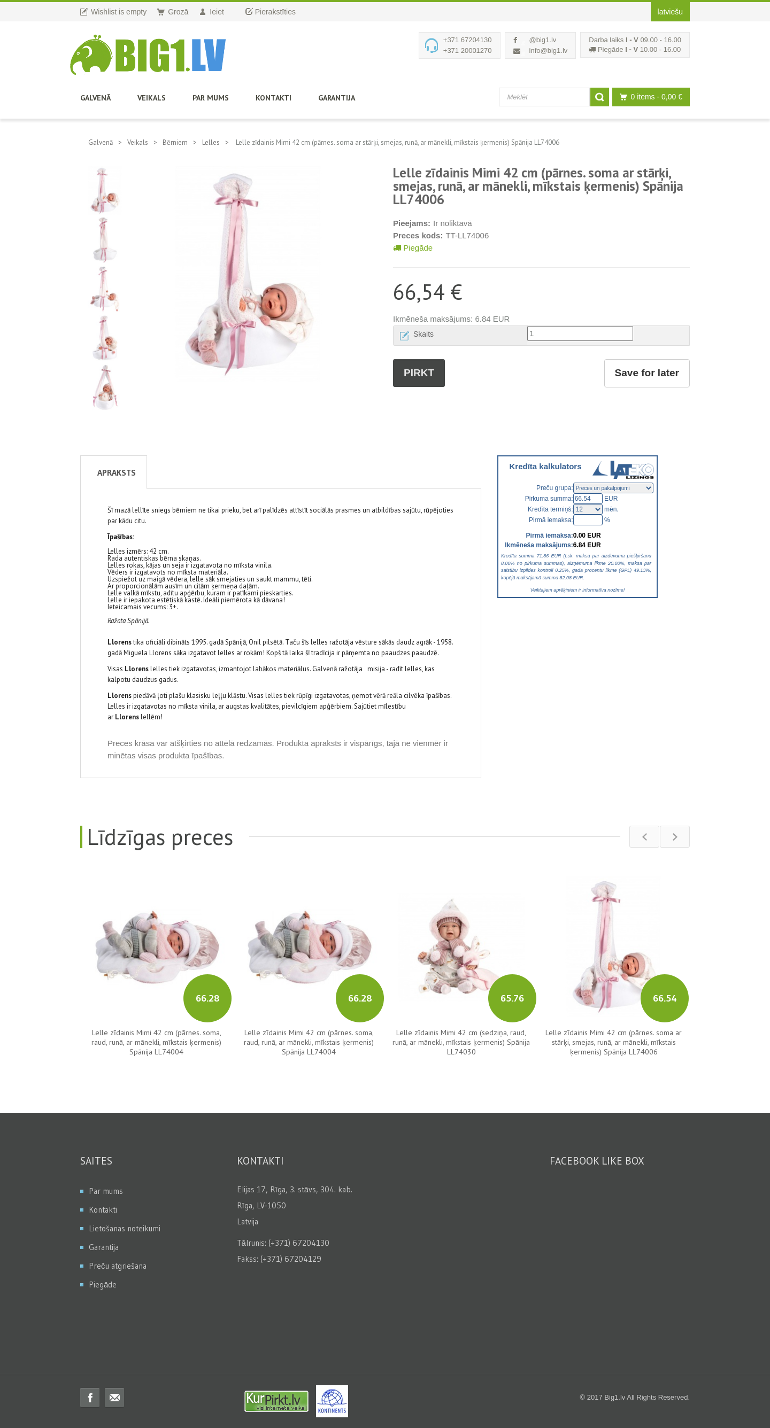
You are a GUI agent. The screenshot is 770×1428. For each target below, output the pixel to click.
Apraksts (116, 472)
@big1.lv (543, 40)
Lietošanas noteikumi (124, 1228)
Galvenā (95, 98)
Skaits (423, 334)
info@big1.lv (548, 50)
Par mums (210, 98)
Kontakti (273, 98)
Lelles (211, 142)
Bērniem (175, 142)
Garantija (336, 98)
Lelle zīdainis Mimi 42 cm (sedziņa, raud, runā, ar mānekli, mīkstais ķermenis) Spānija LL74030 (461, 1042)
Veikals (151, 98)
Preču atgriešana (118, 1266)
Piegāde (413, 247)
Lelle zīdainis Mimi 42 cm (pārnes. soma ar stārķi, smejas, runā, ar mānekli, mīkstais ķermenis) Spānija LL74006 (613, 1042)
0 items (648, 97)
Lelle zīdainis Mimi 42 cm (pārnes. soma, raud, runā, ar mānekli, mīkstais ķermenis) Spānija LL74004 (156, 1042)
